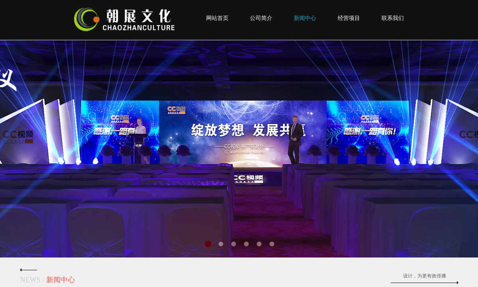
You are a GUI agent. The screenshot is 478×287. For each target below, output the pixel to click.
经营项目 (349, 18)
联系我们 (393, 18)
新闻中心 (305, 18)
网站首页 (217, 18)
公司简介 (261, 18)
